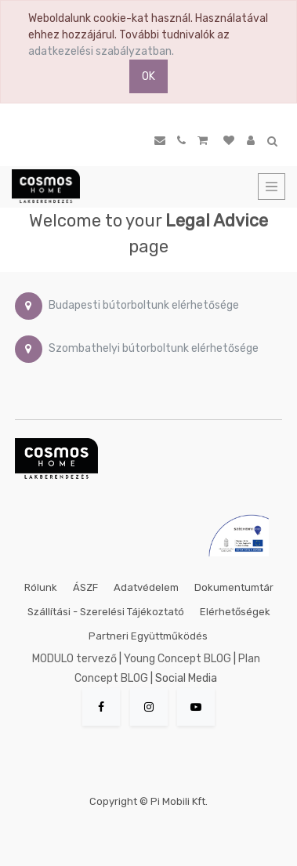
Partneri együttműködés (148, 636)
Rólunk (40, 587)
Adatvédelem (146, 587)
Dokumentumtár (233, 587)
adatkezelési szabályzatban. (101, 51)
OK (148, 76)
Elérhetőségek (235, 612)
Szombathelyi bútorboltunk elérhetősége (154, 348)
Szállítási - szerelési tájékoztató (105, 612)
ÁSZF (85, 587)
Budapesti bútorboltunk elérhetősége (144, 305)
